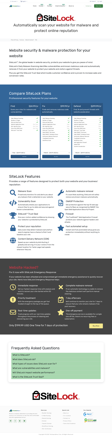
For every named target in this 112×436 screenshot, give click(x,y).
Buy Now (24, 156)
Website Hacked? (29, 40)
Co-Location (67, 415)
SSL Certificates (46, 428)
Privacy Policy (67, 421)
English (24, 1)
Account (14, 1)
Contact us (66, 418)
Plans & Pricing (14, 40)
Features (22, 40)
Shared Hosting (46, 418)
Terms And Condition (69, 423)
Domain (44, 421)
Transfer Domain (47, 423)
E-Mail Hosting (46, 415)
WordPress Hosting (47, 426)
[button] (56, 355)
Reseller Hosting (46, 413)
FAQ (36, 40)
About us (66, 413)
